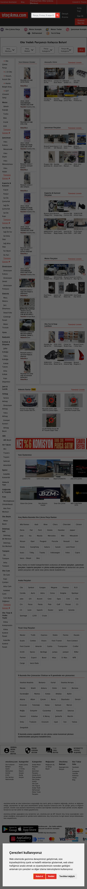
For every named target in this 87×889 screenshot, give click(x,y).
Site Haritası (9, 777)
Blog (73, 780)
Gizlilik (7, 773)
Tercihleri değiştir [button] (67, 876)
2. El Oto (22, 769)
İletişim (61, 769)
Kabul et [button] (39, 876)
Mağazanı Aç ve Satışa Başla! (50, 767)
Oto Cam (35, 783)
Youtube (75, 773)
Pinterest (75, 775)
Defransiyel (36, 790)
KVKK (7, 775)
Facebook (75, 767)
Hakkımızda (9, 779)
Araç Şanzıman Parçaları (35, 771)
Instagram (75, 771)
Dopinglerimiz (64, 767)
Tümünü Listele (75, 259)
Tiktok (74, 778)
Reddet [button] (51, 876)
